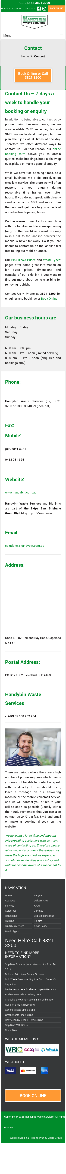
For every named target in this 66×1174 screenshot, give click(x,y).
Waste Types (51, 260)
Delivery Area (41, 900)
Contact (38, 910)
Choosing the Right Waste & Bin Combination (29, 999)
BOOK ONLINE (56, 8)
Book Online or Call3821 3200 (33, 75)
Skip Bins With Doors (16, 1025)
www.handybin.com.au (20, 492)
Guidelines (10, 910)
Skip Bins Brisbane (44, 915)
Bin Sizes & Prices (23, 260)
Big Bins (9, 921)
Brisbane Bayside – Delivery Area (23, 994)
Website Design (18, 1137)
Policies (38, 921)
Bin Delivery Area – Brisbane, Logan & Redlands (30, 989)
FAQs (37, 905)
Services (9, 905)
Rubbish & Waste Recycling (20, 1004)
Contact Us (29, 8)
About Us (17, 8)
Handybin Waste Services (39, 1116)
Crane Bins (11, 1030)
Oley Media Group (52, 1137)
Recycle (38, 895)
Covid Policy (40, 926)
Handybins (11, 915)
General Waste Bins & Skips (20, 1009)
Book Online (49, 298)
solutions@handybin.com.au (24, 546)
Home (7, 8)
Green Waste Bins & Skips (19, 1014)
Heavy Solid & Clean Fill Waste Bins (24, 1020)
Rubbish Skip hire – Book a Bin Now (24, 974)
